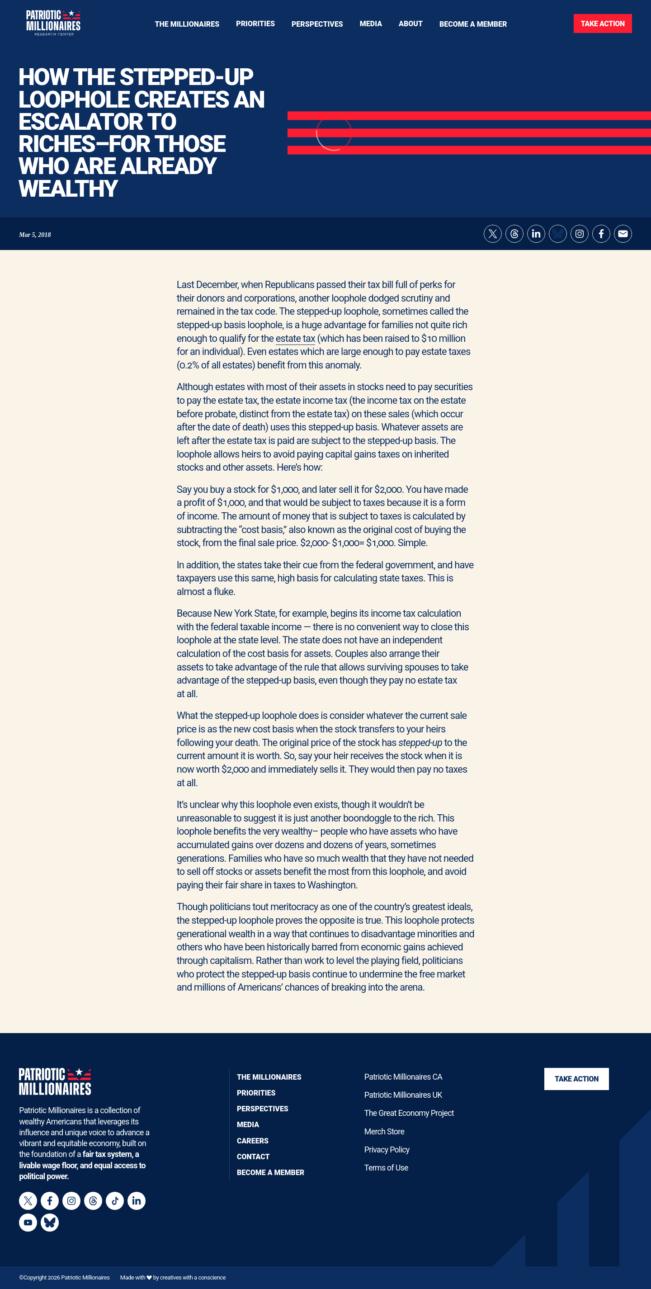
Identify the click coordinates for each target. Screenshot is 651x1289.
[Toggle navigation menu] (255, 23)
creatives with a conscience (193, 1278)
